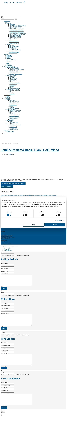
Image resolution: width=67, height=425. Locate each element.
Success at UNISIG (14, 108)
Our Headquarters (14, 103)
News (11, 121)
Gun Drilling (12, 76)
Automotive (9, 56)
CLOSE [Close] (3, 420)
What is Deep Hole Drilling (12, 67)
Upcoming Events (14, 122)
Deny (33, 224)
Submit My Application (6, 186)
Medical (8, 61)
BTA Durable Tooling (14, 46)
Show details (58, 220)
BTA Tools (11, 45)
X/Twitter (3, 252)
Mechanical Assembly (15, 114)
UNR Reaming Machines (15, 35)
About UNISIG (7, 98)
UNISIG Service (13, 127)
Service (8, 97)
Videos (11, 92)
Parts (8, 96)
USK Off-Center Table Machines (17, 32)
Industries (6, 54)
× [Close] (1, 293)
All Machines (12, 24)
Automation (10, 39)
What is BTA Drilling (14, 70)
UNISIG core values (14, 101)
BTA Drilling (12, 77)
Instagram (3, 336)
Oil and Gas (9, 65)
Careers (12, 2)
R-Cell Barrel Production (15, 37)
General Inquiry (13, 126)
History (11, 106)
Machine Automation (14, 42)
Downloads (12, 94)
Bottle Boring (13, 85)
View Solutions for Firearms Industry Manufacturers (12, 183)
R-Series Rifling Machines (15, 36)
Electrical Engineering (15, 111)
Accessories (10, 50)
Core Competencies (11, 109)
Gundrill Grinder (13, 53)
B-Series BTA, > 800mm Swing (17, 29)
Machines (9, 23)
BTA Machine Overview (15, 71)
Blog (11, 91)
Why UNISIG (13, 100)
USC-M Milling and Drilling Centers (17, 34)
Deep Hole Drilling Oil (14, 52)
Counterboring (13, 79)
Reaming (12, 86)
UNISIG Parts (13, 128)
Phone (4, 268)
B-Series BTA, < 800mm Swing (17, 28)
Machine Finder (7, 21)
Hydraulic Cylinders (11, 59)
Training (12, 119)
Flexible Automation (14, 41)
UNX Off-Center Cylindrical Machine (18, 33)
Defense (8, 64)
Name (4, 263)
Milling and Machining (15, 88)
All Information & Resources (13, 89)
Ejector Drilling (13, 78)
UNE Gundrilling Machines (16, 26)
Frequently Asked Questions (16, 74)
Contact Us (19, 2)
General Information (11, 123)
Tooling (9, 44)
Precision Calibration (14, 117)
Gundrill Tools (12, 48)
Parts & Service (7, 95)
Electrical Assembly (14, 116)
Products (6, 22)
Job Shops (9, 60)
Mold (8, 63)
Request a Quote (14, 129)
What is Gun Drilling (14, 68)
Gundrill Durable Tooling (15, 49)
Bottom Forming (13, 84)
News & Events (10, 120)
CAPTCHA (3, 288)
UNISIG (8, 99)
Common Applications (15, 90)
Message (5, 273)
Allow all (55, 224)
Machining (12, 112)
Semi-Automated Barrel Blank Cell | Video (30, 150)
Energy (8, 57)
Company (5, 265)
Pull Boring (12, 80)
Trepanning (12, 81)
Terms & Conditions (8, 248)
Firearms (9, 58)
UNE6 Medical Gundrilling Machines (18, 25)
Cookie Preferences (8, 250)
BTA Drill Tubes (12, 47)
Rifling (11, 87)
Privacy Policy (7, 249)
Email (4, 271)
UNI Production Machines (15, 27)
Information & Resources (9, 66)
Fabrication (12, 113)
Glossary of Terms (14, 73)
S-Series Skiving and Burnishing (17, 31)
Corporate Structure (14, 102)
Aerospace (9, 55)
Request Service (10, 131)
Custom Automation (14, 43)
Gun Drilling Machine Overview (17, 69)
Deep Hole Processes (11, 75)
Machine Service (13, 118)
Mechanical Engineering (15, 110)
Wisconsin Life (13, 105)
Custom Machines (14, 38)
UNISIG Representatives (15, 124)
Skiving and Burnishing (15, 82)
